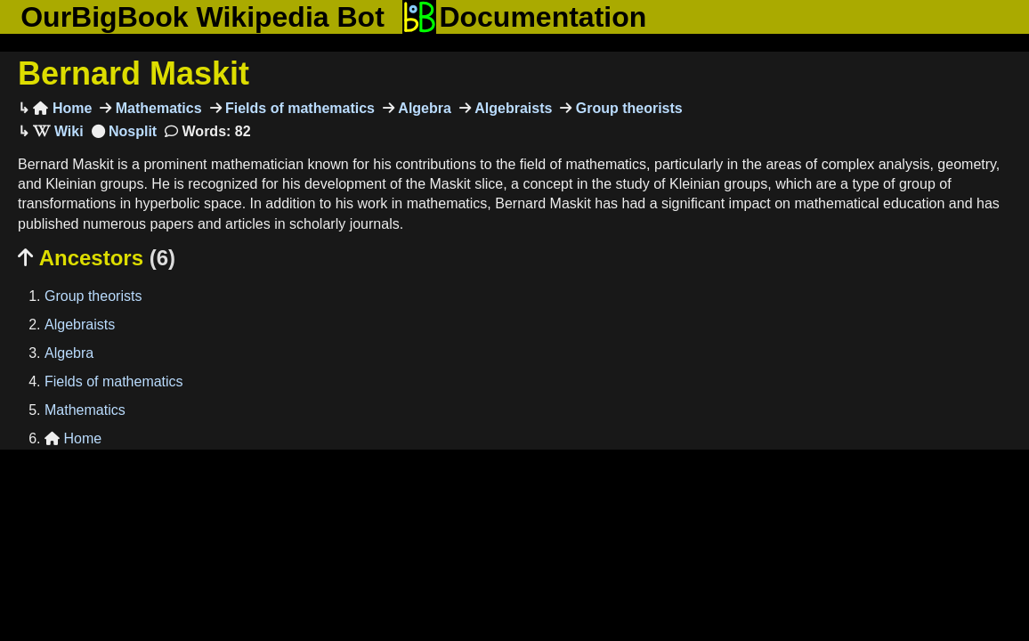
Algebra (422, 108)
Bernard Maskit (133, 73)
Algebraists (512, 108)
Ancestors (96, 258)
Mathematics (156, 108)
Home (62, 108)
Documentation (524, 17)
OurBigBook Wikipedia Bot (202, 17)
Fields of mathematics (299, 108)
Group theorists (626, 108)
